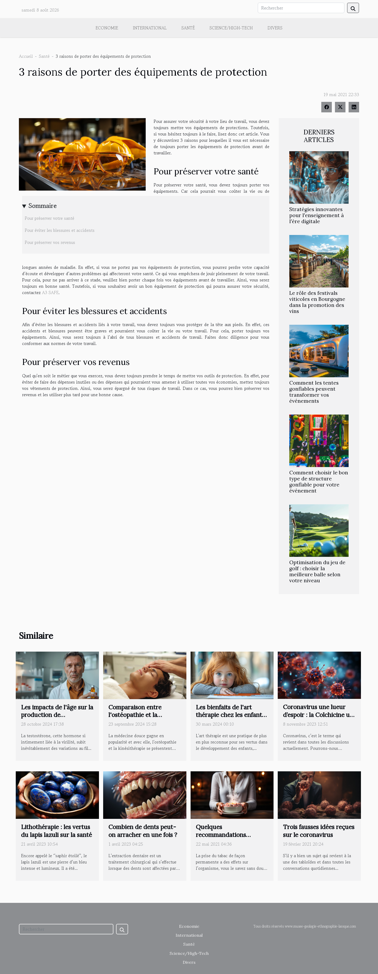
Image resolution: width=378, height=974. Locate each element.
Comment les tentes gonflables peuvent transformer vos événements (314, 392)
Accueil (26, 56)
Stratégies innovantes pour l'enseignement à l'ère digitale (316, 215)
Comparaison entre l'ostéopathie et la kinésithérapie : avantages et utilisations (144, 719)
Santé (188, 28)
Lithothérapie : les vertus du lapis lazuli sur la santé (56, 831)
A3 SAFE (50, 292)
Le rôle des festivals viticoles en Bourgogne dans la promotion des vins (317, 302)
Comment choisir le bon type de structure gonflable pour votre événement (318, 481)
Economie (107, 28)
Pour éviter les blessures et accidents (59, 230)
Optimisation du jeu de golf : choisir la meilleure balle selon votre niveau (317, 571)
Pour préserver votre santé (49, 218)
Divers (274, 28)
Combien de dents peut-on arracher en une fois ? (142, 831)
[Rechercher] (301, 8)
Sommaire (43, 205)
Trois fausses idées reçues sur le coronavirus (318, 831)
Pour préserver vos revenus (50, 242)
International (150, 28)
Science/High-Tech (231, 28)
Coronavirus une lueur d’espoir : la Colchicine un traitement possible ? (318, 714)
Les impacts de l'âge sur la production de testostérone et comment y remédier (57, 719)
